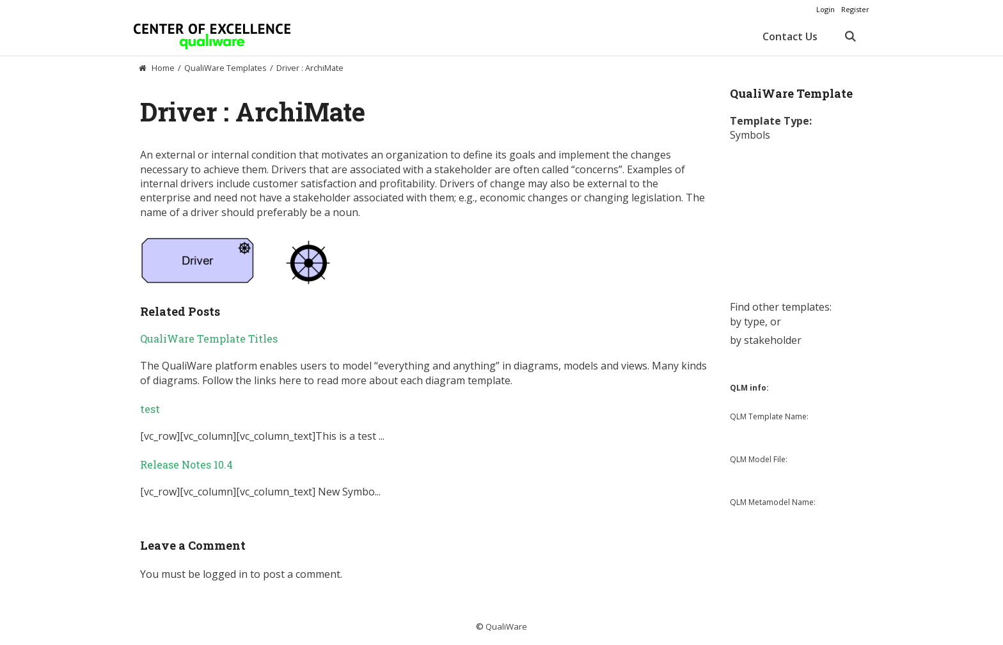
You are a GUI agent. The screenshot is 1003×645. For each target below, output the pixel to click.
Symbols (750, 135)
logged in (225, 574)
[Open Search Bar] (849, 36)
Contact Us (789, 36)
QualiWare (506, 626)
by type (747, 322)
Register (855, 9)
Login (825, 9)
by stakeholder (766, 340)
